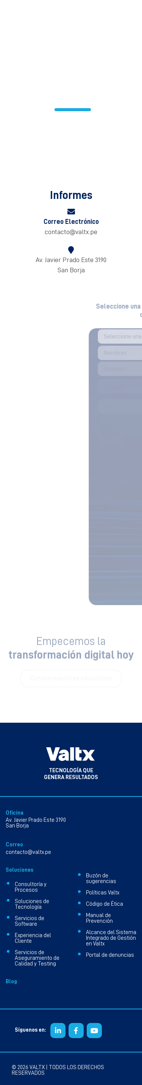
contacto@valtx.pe (71, 231)
